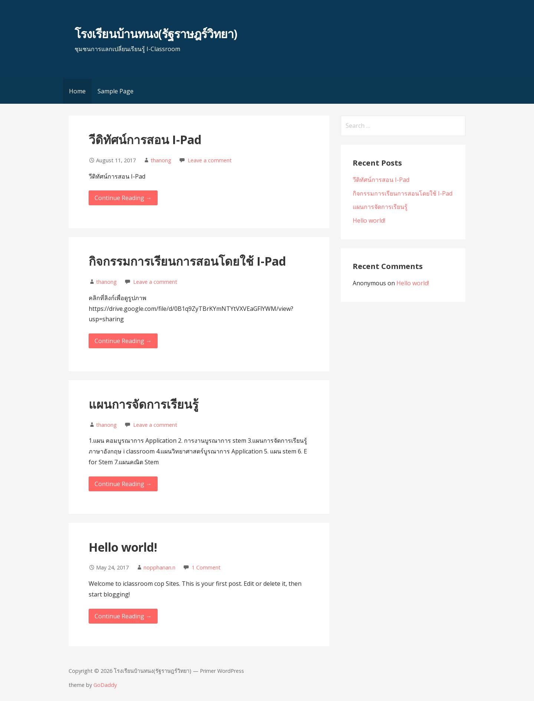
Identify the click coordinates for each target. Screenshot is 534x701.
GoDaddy (105, 684)
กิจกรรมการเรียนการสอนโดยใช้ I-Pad (187, 261)
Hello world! (123, 547)
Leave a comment (210, 160)
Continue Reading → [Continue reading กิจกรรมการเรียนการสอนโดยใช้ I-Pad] (123, 341)
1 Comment (206, 567)
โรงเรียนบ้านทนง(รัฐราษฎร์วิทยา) (156, 33)
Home (77, 91)
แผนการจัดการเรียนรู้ (143, 404)
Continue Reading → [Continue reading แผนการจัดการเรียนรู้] (123, 484)
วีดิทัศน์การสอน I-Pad (145, 139)
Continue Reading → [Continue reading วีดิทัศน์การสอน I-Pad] (123, 198)
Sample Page (116, 91)
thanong (161, 160)
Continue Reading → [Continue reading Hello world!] (123, 616)
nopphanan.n (159, 567)
